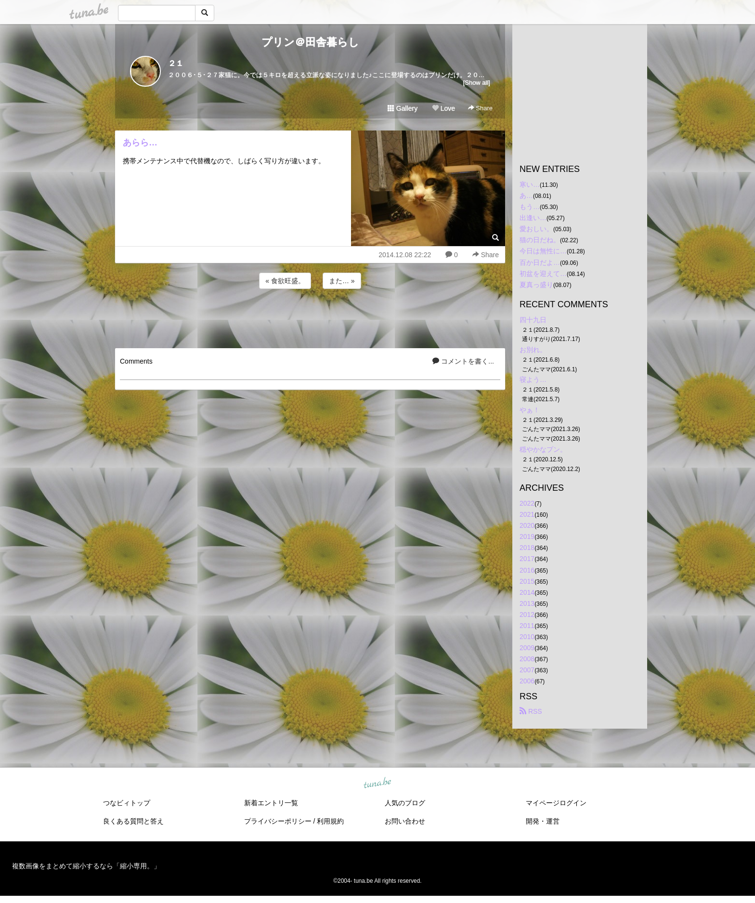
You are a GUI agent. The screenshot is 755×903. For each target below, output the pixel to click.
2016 (527, 570)
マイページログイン (556, 803)
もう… (530, 206)
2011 (527, 625)
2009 (527, 648)
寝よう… (533, 379)
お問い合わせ (405, 821)
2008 (527, 659)
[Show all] (476, 82)
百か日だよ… (540, 262)
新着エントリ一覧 (271, 803)
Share (480, 108)
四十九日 (533, 320)
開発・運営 (543, 821)
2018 (527, 547)
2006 (527, 681)
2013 (527, 603)
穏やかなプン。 (543, 449)
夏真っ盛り (536, 284)
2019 (527, 536)
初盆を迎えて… (543, 273)
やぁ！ (530, 410)
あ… (526, 195)
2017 (527, 559)
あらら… (140, 142)
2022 (527, 503)
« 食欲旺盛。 (285, 281)
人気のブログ (405, 803)
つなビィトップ (126, 803)
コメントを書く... (463, 361)
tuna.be (377, 783)
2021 (527, 514)
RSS (531, 711)
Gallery (402, 108)
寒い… (530, 184)
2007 (527, 670)
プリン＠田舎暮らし (310, 42)
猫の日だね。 (540, 240)
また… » (342, 281)
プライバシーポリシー (278, 821)
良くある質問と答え (133, 821)
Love (443, 108)
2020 (527, 525)
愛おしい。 (536, 229)
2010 (527, 637)
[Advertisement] (310, 317)
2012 (527, 614)
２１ (175, 63)
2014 (527, 592)
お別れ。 (533, 349)
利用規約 (330, 821)
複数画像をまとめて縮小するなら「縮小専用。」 (86, 866)
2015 (527, 581)
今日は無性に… (543, 251)
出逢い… (533, 218)
